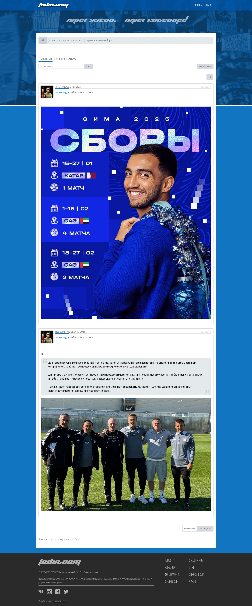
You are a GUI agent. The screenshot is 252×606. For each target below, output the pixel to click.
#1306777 (206, 86)
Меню (198, 5)
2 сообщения (205, 66)
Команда (169, 568)
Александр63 (63, 92)
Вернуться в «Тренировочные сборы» (60, 539)
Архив (192, 582)
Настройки (189, 528)
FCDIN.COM (53, 5)
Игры (192, 568)
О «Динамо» (196, 561)
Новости (169, 561)
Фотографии (171, 575)
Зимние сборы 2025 (57, 59)
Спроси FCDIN (197, 575)
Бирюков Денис (60, 601)
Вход (208, 5)
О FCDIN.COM (171, 582)
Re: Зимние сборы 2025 (70, 331)
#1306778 (206, 331)
